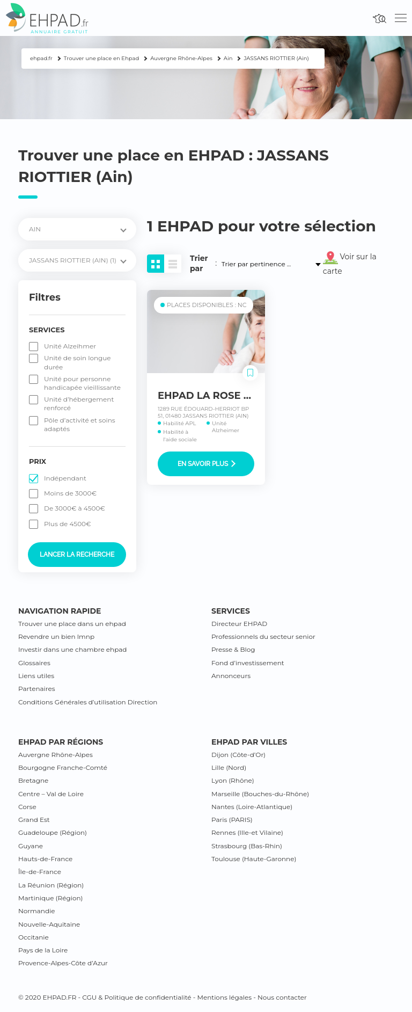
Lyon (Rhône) (232, 780)
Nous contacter (282, 997)
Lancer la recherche (77, 554)
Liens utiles (36, 676)
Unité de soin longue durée (77, 362)
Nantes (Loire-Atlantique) (251, 807)
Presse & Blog (233, 649)
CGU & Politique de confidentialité (136, 997)
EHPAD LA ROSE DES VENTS (229, 396)
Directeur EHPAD (239, 624)
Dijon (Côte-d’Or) (238, 755)
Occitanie (33, 937)
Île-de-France (39, 872)
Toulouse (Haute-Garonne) (253, 859)
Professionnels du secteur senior (263, 636)
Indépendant (65, 478)
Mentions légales (224, 997)
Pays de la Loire (43, 950)
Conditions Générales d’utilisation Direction (87, 702)
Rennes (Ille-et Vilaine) (247, 832)
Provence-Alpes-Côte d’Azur (63, 963)
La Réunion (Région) (51, 885)
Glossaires (34, 663)
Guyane (30, 846)
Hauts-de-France (45, 859)
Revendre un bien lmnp (56, 636)
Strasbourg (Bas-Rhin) (246, 846)
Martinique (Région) (50, 898)
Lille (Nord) (228, 767)
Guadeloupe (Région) (52, 832)
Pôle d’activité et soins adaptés (79, 424)
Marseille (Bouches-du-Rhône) (260, 794)
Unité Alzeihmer (70, 346)
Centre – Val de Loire (51, 794)
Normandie (36, 911)
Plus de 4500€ (67, 524)
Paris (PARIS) (232, 820)
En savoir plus (207, 464)
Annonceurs (231, 676)
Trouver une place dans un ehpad (72, 624)
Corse (27, 807)
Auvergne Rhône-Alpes (55, 755)
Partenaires (36, 689)
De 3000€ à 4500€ (74, 508)
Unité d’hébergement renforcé (79, 403)
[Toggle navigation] (401, 18)
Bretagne (33, 780)
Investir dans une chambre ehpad (72, 649)
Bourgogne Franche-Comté (62, 767)
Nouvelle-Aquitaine (49, 924)
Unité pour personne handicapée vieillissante (82, 383)
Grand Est (34, 820)
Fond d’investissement (247, 663)
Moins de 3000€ (70, 493)
